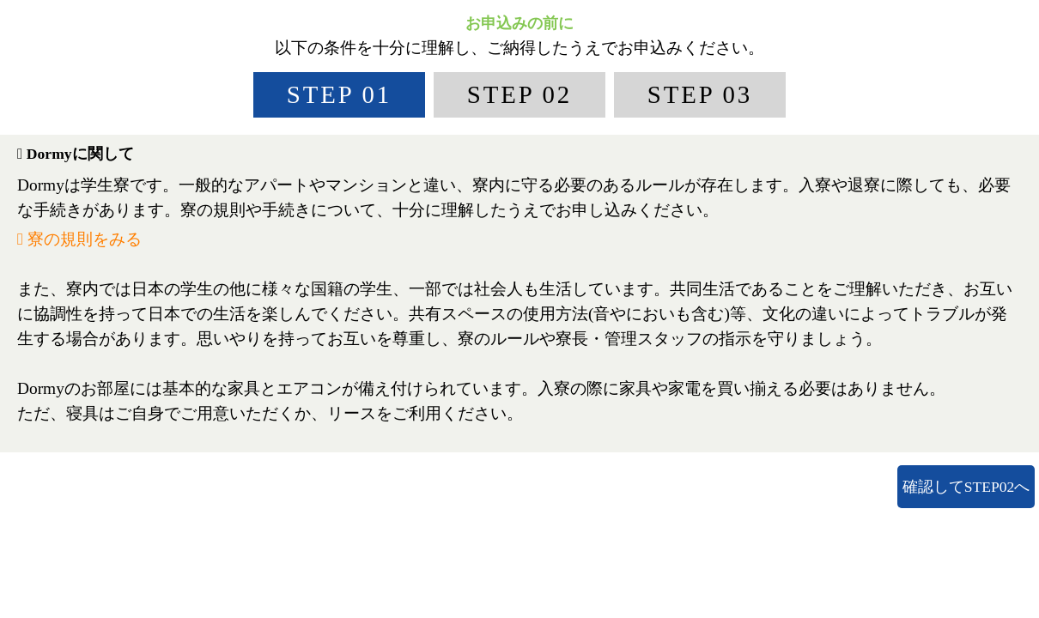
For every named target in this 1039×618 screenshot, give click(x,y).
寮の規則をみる (79, 239)
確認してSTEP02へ (966, 486)
